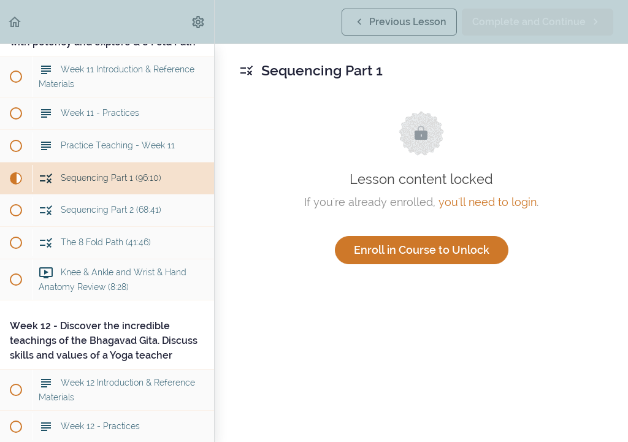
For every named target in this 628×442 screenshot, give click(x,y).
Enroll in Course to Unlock (421, 249)
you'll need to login (487, 202)
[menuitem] (198, 22)
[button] (15, 22)
